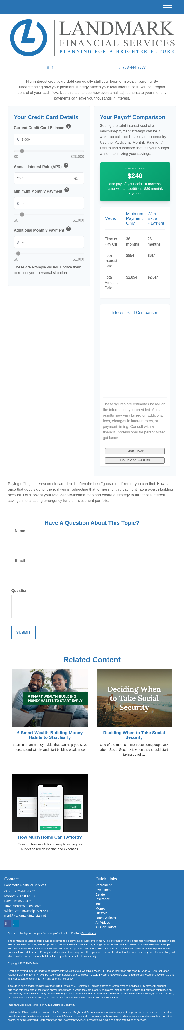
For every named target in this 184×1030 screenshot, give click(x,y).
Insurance (103, 899)
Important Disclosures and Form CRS (29, 1004)
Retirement (104, 885)
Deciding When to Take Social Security (134, 735)
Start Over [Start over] (135, 451)
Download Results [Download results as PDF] (135, 460)
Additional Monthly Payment (43, 229)
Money (100, 908)
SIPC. (46, 974)
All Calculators (106, 927)
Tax (98, 904)
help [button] (68, 126)
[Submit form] (23, 632)
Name (20, 531)
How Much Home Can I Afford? (50, 837)
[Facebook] (53, 68)
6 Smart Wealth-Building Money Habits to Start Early (50, 735)
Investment (104, 890)
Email (20, 561)
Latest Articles (106, 918)
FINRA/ (38, 974)
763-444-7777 (132, 67)
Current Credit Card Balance (43, 127)
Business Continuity (64, 1004)
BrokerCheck (88, 933)
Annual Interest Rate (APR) (41, 166)
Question (19, 591)
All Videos (103, 922)
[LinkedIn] (48, 68)
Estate (100, 894)
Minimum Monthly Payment (42, 190)
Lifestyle (102, 913)
